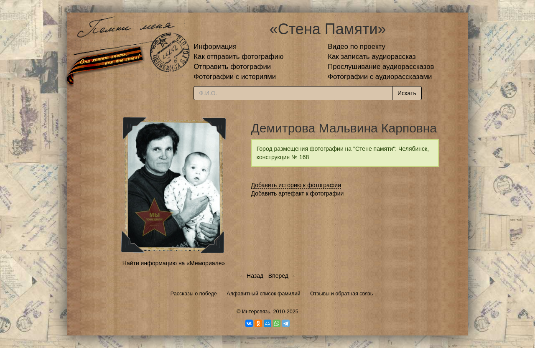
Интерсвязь (256, 312)
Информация (215, 47)
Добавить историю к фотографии (296, 185)
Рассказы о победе (194, 294)
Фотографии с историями (235, 77)
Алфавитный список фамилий (263, 294)
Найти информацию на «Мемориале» (173, 263)
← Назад (251, 275)
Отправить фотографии (232, 67)
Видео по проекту (356, 47)
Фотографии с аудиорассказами (380, 77)
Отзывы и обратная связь (341, 294)
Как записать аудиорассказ (372, 57)
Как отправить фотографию (238, 57)
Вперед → (282, 275)
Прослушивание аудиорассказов (381, 67)
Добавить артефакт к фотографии (297, 193)
